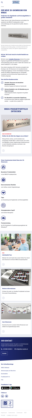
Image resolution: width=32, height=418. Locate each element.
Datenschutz (12, 412)
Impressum (4, 412)
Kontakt (4, 353)
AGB (25, 412)
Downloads (19, 412)
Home (2, 6)
